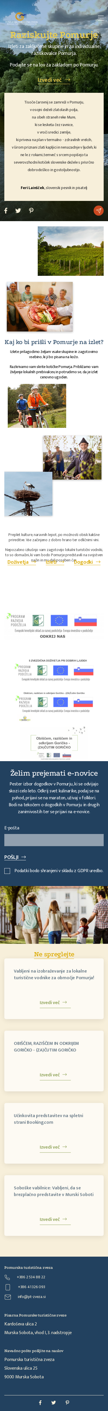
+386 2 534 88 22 (24, 1277)
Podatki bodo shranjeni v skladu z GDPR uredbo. (53, 871)
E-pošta (11, 828)
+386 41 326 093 (24, 1287)
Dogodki (87, 562)
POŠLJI (15, 857)
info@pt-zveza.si (25, 1297)
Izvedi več (54, 80)
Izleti (55, 562)
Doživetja (21, 562)
